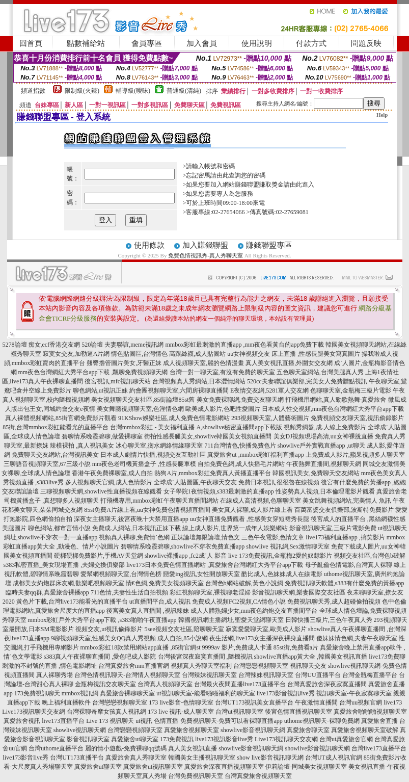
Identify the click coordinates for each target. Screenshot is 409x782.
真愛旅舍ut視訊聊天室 (153, 766)
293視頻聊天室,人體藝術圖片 (270, 418)
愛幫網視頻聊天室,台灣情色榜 (120, 574)
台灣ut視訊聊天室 (239, 711)
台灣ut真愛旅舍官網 (346, 739)
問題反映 (366, 43)
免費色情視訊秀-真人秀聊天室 (205, 255)
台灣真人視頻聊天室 (165, 684)
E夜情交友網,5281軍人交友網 (269, 390)
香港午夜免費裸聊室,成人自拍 (112, 473)
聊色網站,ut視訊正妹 (100, 390)
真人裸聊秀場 (54, 675)
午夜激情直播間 (316, 702)
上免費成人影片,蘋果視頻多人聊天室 (355, 454)
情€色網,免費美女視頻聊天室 (165, 583)
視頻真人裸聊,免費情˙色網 (134, 537)
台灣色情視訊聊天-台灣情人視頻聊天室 (127, 675)
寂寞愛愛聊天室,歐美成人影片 (266, 629)
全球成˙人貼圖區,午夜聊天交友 (195, 482)
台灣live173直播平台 (378, 748)
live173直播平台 (63, 720)
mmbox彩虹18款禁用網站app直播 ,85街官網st (140, 647)
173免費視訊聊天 (37, 693)
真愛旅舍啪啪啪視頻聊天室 (370, 711)
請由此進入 (299, 184)
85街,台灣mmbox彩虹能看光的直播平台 (55, 427)
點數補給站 (86, 43)
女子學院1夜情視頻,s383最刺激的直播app (218, 491)
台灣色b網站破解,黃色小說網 (244, 583)
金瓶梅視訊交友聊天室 (105, 684)
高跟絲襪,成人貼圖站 (197, 353)
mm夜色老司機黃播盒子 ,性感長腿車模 (144, 463)
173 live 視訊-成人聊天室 (181, 711)
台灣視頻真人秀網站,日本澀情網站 (199, 381)
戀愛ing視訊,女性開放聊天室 (201, 574)
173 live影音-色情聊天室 (181, 702)
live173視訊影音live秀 (224, 739)
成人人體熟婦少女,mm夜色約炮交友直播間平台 (254, 610)
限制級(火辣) (82, 90)
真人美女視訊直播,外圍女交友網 (289, 363)
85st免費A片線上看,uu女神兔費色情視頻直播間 (147, 509)
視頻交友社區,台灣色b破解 (369, 555)
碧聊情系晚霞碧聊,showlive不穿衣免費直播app (183, 546)
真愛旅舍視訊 (22, 720)
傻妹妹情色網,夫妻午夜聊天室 (356, 638)
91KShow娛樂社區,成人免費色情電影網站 (174, 418)
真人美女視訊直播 (192, 748)
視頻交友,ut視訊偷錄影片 (109, 629)
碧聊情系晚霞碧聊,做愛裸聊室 (102, 436)
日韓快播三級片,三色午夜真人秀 (328, 619)
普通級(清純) (184, 90)
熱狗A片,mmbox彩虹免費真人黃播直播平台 (212, 473)
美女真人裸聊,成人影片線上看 (252, 509)
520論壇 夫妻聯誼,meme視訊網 (122, 344)
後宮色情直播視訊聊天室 (298, 711)
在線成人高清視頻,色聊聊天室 (260, 500)
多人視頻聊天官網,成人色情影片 (108, 482)
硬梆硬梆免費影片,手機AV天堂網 (98, 555)
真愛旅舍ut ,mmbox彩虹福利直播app (255, 454)
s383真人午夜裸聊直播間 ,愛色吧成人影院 (100, 656)
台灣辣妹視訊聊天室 (209, 675)
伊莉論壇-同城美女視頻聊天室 (306, 766)
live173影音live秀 (25, 757)
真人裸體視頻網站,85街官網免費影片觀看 (61, 418)
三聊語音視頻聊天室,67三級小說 (47, 463)
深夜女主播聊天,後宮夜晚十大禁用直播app (131, 519)
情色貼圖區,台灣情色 (139, 353)
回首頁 (30, 43)
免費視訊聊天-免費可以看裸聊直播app (231, 720)
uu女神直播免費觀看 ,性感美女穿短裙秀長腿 (249, 519)
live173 (393, 702)
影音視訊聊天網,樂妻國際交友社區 (298, 592)
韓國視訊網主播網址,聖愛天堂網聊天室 (231, 619)
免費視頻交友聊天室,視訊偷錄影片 (357, 418)
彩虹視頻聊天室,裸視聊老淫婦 (210, 592)
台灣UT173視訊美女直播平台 (254, 702)
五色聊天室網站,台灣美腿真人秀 (320, 372)
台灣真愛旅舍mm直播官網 (133, 665)
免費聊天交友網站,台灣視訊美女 (55, 454)
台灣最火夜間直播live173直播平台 (240, 684)
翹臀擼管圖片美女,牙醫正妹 (124, 363)
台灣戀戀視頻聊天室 (260, 665)
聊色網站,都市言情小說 (59, 528)
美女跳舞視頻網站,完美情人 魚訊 (347, 500)
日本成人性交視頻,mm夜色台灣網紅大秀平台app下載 (333, 408)
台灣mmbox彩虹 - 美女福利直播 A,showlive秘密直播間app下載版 (196, 427)
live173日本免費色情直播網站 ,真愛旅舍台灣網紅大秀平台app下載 (214, 564)
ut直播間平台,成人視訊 (159, 601)
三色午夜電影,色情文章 (272, 537)
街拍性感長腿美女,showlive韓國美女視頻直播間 (207, 436)
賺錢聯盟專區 (269, 245)
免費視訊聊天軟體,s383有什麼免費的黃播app (344, 583)
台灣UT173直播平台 (77, 757)
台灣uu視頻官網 (360, 702)
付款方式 (311, 43)
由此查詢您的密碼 (240, 175)
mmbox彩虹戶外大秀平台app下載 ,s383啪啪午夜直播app (102, 619)
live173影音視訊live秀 (286, 693)
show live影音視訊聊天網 (270, 757)
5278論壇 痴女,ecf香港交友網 (41, 344)
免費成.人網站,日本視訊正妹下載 (136, 528)
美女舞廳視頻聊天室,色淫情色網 (140, 408)
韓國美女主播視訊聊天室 (201, 757)
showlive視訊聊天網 (79, 730)
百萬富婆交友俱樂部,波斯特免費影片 (344, 509)
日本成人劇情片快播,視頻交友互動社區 (153, 454)
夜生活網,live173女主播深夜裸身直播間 (262, 638)
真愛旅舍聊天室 (308, 730)
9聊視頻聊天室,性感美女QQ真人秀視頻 (103, 638)
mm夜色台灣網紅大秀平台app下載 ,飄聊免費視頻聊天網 (93, 372)
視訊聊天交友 (308, 665)
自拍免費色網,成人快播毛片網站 (241, 463)
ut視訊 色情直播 (156, 720)
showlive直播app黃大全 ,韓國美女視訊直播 (311, 656)
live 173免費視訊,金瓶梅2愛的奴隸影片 (280, 555)
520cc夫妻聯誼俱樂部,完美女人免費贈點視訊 (307, 381)
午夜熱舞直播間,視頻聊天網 (323, 463)
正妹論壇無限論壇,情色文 (205, 537)
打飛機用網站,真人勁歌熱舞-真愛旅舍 (336, 399)
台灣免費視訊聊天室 (195, 775)
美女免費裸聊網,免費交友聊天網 (240, 399)
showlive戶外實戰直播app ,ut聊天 (321, 445)
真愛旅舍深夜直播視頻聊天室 (224, 766)
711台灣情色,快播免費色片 (240, 445)
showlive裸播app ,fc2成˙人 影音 (186, 555)
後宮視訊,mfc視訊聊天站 (118, 381)
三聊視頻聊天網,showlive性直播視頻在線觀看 (100, 491)
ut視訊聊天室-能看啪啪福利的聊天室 (205, 693)
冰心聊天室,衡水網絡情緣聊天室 (159, 445)
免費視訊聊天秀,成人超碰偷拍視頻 (333, 601)
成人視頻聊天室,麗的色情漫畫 (203, 363)
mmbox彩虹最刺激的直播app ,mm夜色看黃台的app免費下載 (244, 344)
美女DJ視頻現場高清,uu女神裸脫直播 (323, 436)
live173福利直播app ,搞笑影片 (345, 537)
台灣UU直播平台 (317, 675)
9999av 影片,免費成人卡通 (237, 647)
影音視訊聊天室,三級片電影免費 (332, 528)
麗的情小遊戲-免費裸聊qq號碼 (126, 748)
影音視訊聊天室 (88, 739)
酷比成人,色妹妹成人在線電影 (281, 574)
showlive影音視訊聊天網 (253, 730)
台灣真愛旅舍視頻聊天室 (258, 775)
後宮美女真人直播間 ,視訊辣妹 (147, 610)
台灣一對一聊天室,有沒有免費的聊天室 (222, 372)
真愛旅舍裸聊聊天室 (127, 693)
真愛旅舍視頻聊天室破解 (364, 730)
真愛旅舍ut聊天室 (134, 739)
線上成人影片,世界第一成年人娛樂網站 (235, 528)
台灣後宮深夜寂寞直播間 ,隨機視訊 (205, 656)
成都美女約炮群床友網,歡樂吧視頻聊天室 (68, 583)
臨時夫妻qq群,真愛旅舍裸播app (47, 592)
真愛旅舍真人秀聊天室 (136, 757)
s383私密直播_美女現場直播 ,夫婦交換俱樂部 (64, 564)
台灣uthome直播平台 (56, 748)
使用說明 (256, 43)
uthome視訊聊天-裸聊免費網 (322, 720)
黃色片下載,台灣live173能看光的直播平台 (72, 601)
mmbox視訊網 (80, 693)
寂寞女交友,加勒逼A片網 (76, 353)
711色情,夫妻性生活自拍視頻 (130, 592)
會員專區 (146, 43)
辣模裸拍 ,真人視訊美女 (82, 445)
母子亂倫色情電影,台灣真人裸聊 (348, 564)
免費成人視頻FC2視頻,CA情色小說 (239, 601)
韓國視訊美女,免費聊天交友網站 (316, 473)
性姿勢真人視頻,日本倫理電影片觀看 (325, 491)
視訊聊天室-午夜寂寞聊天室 (354, 693)
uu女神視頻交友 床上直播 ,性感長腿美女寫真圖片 (293, 353)
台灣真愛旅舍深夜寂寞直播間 (327, 684)
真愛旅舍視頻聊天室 (191, 730)
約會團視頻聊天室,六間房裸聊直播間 (179, 390)
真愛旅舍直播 (379, 720)
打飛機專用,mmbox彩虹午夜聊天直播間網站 (159, 500)
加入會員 (201, 43)
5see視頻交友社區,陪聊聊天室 (184, 629)
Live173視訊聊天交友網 (33, 711)
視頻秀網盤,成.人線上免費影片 (325, 427)
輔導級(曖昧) (133, 90)
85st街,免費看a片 (296, 647)
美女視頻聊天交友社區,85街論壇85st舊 (143, 399)
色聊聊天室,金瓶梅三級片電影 (350, 390)
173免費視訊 (177, 739)
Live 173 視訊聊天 (110, 720)
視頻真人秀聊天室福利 (201, 665)
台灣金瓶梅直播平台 (369, 675)
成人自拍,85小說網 (182, 638)
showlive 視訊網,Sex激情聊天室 (287, 546)
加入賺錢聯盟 (205, 245)
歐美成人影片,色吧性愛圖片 (222, 408)
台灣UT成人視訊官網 (333, 757)
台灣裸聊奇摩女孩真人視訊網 (106, 711)
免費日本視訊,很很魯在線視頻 (278, 482)
